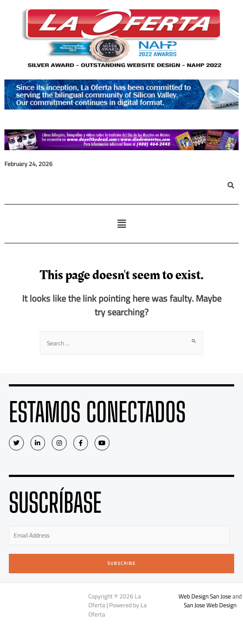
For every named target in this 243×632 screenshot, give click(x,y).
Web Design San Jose (204, 596)
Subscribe (121, 563)
